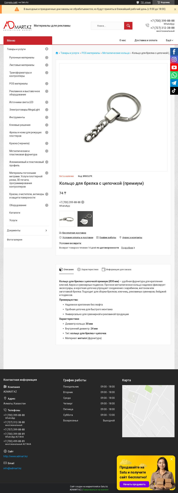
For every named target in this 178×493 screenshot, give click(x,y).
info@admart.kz (12, 468)
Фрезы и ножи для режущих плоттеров (25, 134)
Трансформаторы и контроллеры (20, 74)
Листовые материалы (21, 65)
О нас (122, 40)
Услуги (13, 220)
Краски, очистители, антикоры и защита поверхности (26, 196)
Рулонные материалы (21, 57)
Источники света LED (21, 102)
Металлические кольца (116, 53)
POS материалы (91, 53)
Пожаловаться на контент (95, 489)
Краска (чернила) (19, 143)
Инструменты (17, 117)
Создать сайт (11, 2)
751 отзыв (146, 2)
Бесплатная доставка (74, 232)
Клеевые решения (19, 125)
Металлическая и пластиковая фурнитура (23, 153)
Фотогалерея (14, 239)
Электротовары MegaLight (24, 109)
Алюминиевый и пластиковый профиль (26, 164)
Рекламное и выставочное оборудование (24, 93)
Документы (13, 230)
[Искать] (128, 26)
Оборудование (17, 205)
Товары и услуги (69, 53)
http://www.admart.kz (15, 456)
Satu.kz (104, 486)
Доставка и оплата (146, 40)
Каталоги (14, 212)
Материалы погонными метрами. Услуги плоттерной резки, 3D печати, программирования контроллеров (25, 180)
